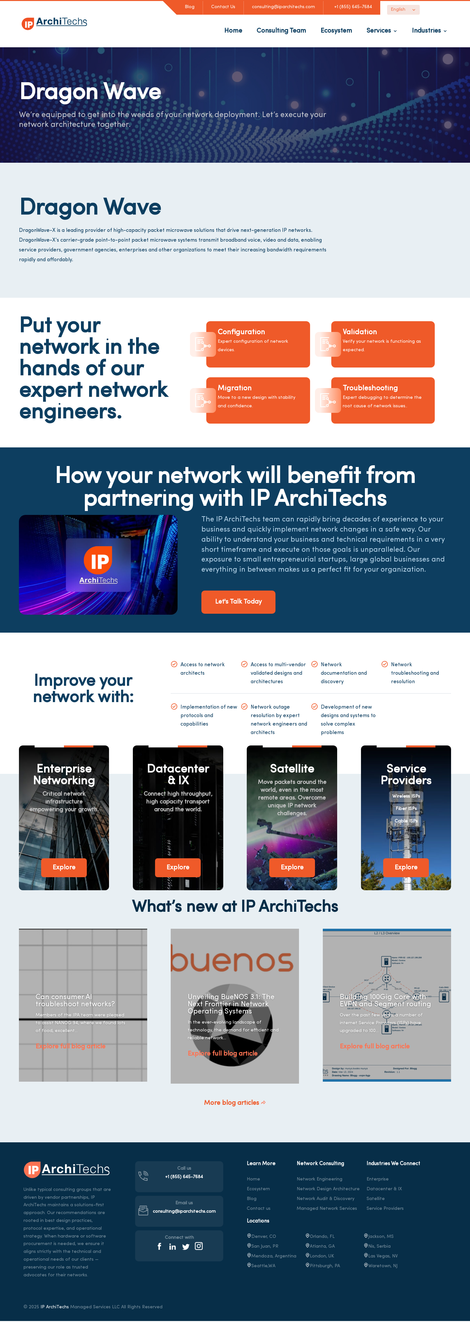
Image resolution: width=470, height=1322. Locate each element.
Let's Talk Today (247, 603)
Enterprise (378, 1180)
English (398, 10)
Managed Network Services (327, 1209)
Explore (64, 868)
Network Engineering (319, 1180)
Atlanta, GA (320, 1247)
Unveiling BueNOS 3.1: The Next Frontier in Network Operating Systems (231, 1005)
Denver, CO (261, 1237)
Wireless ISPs (406, 797)
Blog (190, 7)
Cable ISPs (406, 822)
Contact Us (223, 7)
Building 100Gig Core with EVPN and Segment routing (385, 1002)
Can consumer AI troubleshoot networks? (75, 1002)
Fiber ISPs (406, 809)
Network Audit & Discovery (325, 1199)
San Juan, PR (262, 1247)
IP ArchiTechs (54, 1308)
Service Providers (385, 1209)
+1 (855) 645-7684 (352, 7)
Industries (426, 31)
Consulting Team (281, 31)
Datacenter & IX (384, 1189)
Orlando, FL (320, 1237)
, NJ (381, 1266)
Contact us (259, 1209)
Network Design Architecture (328, 1189)
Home (233, 31)
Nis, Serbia (377, 1247)
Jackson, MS (379, 1237)
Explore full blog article (70, 1047)
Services (379, 31)
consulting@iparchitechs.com (283, 7)
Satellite (376, 1199)
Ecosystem (336, 31)
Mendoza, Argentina (271, 1256)
